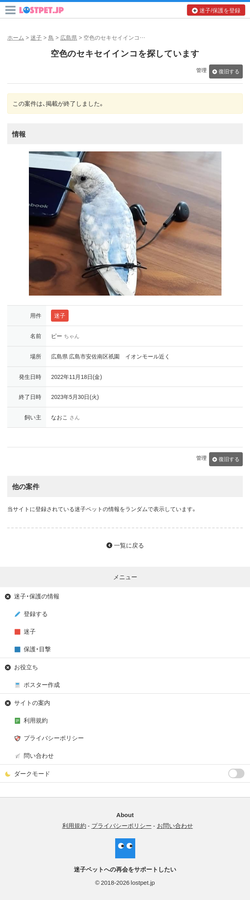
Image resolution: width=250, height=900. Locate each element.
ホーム (15, 37)
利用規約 (36, 720)
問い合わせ (39, 755)
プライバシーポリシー (54, 737)
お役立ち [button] (26, 666)
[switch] (236, 773)
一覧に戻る (129, 545)
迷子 (36, 37)
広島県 (68, 37)
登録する (36, 613)
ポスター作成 (42, 684)
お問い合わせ (175, 825)
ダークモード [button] (129, 773)
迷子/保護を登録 (219, 10)
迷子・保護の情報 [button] (36, 596)
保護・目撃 (37, 648)
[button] (10, 10)
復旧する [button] (229, 71)
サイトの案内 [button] (32, 702)
